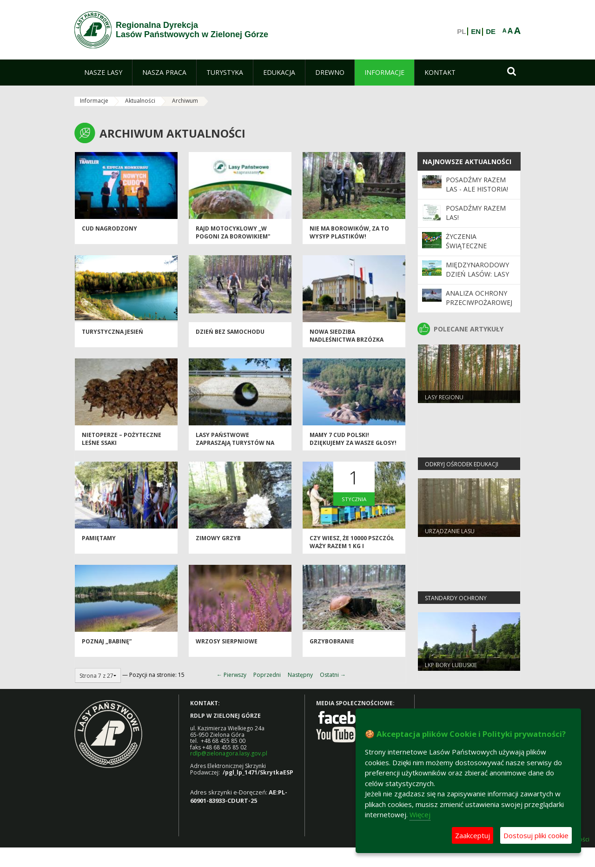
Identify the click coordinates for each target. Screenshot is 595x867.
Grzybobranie (332, 641)
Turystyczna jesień (112, 332)
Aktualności (140, 101)
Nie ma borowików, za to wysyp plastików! (349, 232)
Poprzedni (267, 675)
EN (476, 31)
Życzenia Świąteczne (466, 241)
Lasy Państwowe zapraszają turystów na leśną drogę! (235, 443)
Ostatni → (333, 675)
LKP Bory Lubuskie (451, 665)
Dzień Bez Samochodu (230, 332)
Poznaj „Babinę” (107, 641)
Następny (300, 675)
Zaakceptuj (472, 835)
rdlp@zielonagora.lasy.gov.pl (228, 753)
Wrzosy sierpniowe (227, 641)
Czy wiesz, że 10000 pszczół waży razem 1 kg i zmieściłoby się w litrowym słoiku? (353, 550)
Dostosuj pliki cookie (536, 835)
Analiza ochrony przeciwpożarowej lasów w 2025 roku (479, 303)
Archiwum (185, 101)
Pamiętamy (99, 538)
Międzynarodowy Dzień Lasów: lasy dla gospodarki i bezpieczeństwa (477, 279)
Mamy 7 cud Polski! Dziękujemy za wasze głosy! (353, 439)
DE (491, 31)
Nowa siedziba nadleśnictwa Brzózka (346, 336)
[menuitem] (103, 73)
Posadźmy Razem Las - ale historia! (477, 184)
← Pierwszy (231, 675)
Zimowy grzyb (218, 538)
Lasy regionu (444, 397)
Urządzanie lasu (450, 531)
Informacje (94, 101)
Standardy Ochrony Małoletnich (456, 602)
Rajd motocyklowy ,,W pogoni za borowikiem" (233, 232)
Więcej (420, 814)
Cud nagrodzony (109, 228)
